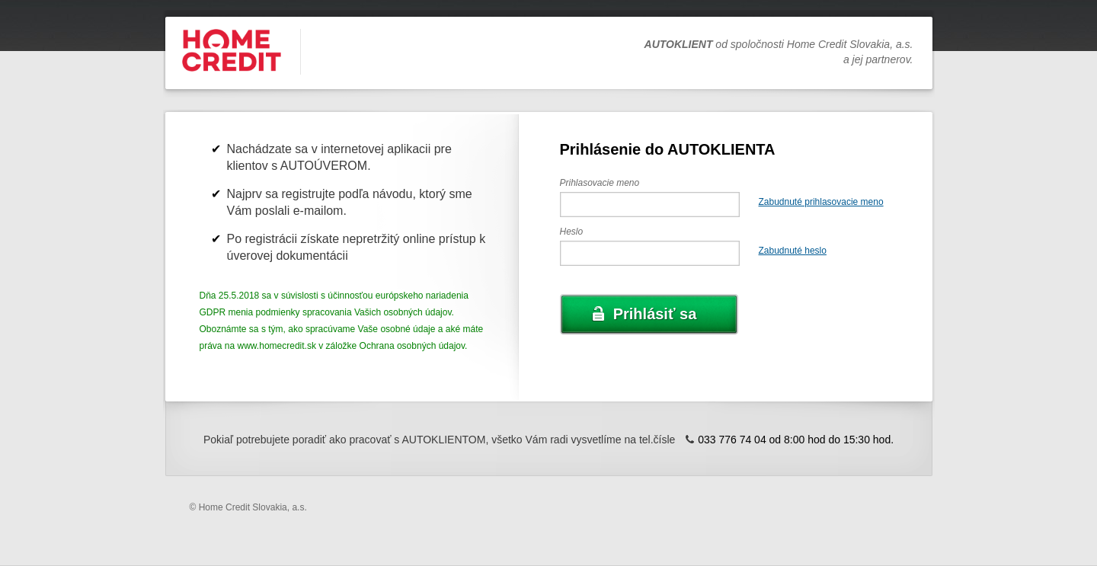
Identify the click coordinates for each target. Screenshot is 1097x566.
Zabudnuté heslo (793, 250)
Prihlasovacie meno (600, 182)
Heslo (572, 231)
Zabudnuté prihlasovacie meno (821, 202)
